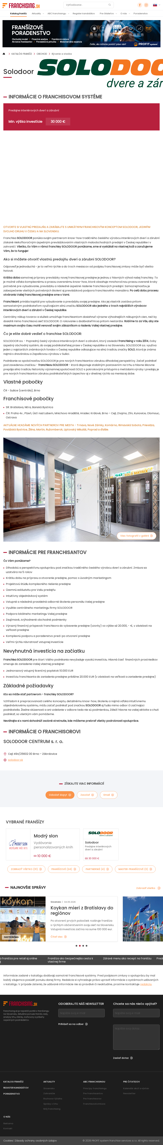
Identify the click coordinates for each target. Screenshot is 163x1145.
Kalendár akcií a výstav (136, 1088)
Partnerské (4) (97, 869)
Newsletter (129, 1093)
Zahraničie (49, 1093)
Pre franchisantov (93, 1093)
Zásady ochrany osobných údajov (36, 1140)
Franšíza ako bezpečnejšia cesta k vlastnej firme (76, 960)
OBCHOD (42, 54)
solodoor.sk (15, 760)
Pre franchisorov (92, 1098)
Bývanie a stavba (62, 54)
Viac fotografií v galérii (136, 535)
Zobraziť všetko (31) (26, 869)
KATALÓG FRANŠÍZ (22, 54)
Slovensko (49, 1088)
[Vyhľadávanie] (86, 5)
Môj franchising (51, 1108)
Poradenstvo (141, 13)
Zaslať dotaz (123, 1058)
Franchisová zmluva (94, 1103)
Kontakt (7, 1128)
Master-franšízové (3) (135, 869)
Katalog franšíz (18, 13)
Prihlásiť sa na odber (73, 1024)
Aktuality (36, 13)
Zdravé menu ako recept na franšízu (134, 958)
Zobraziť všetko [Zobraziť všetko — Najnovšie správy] (148, 888)
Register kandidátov (84, 13)
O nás (123, 13)
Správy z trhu (50, 1103)
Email (109, 795)
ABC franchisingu (57, 13)
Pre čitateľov (107, 13)
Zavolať (87, 795)
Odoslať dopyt (60, 795)
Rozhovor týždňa (52, 1098)
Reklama (8, 1123)
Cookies (8, 1140)
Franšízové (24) (63, 869)
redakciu (146, 984)
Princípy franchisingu (95, 1088)
